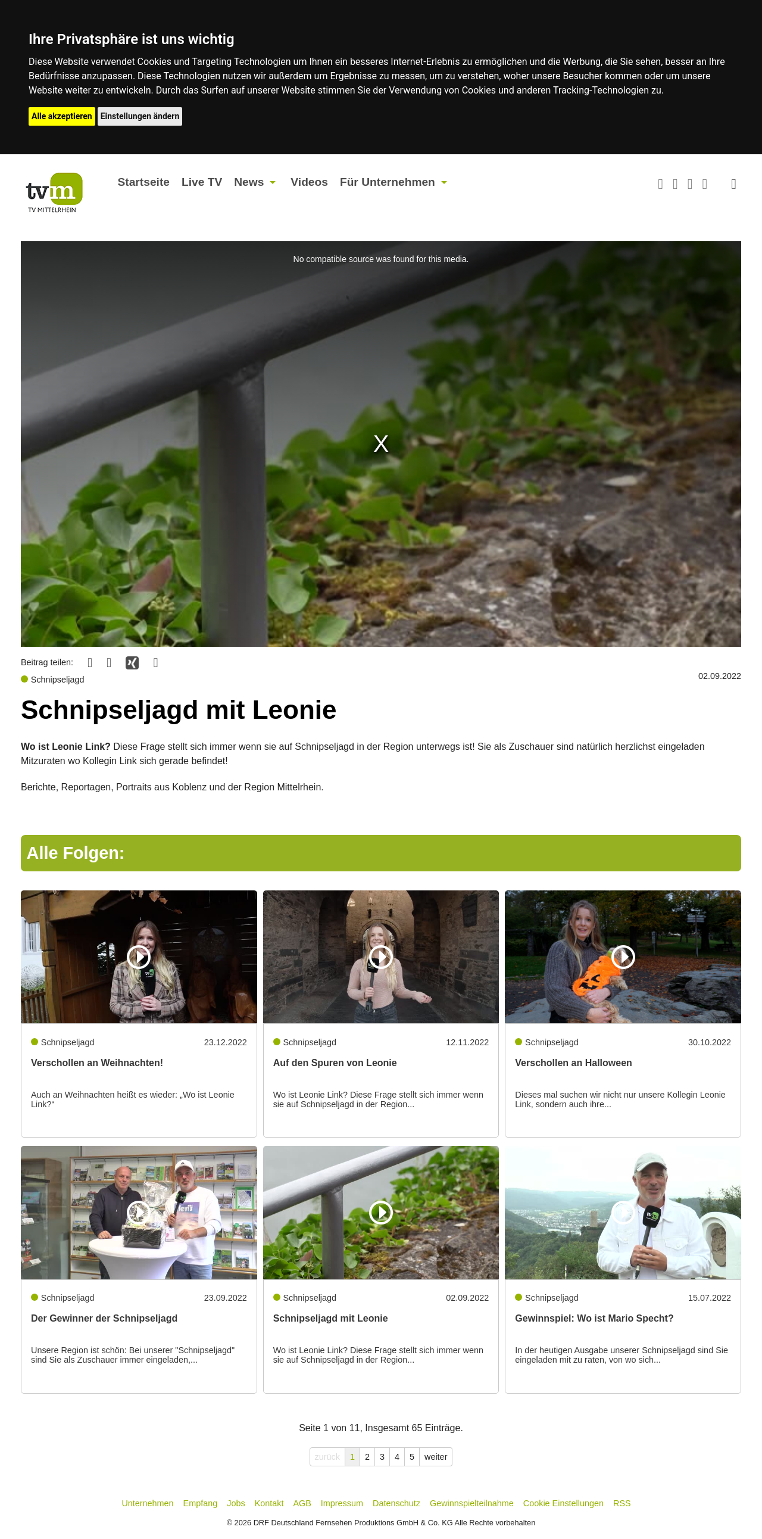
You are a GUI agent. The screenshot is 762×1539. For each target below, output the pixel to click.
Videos (309, 182)
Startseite (144, 182)
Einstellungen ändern (140, 116)
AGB (302, 1503)
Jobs (236, 1503)
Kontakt (269, 1503)
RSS (622, 1503)
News (249, 182)
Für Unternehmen (387, 182)
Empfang (200, 1503)
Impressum (342, 1503)
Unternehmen (147, 1503)
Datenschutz (396, 1503)
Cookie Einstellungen (563, 1503)
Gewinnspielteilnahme (472, 1503)
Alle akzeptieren (62, 116)
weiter (435, 1457)
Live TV (202, 182)
